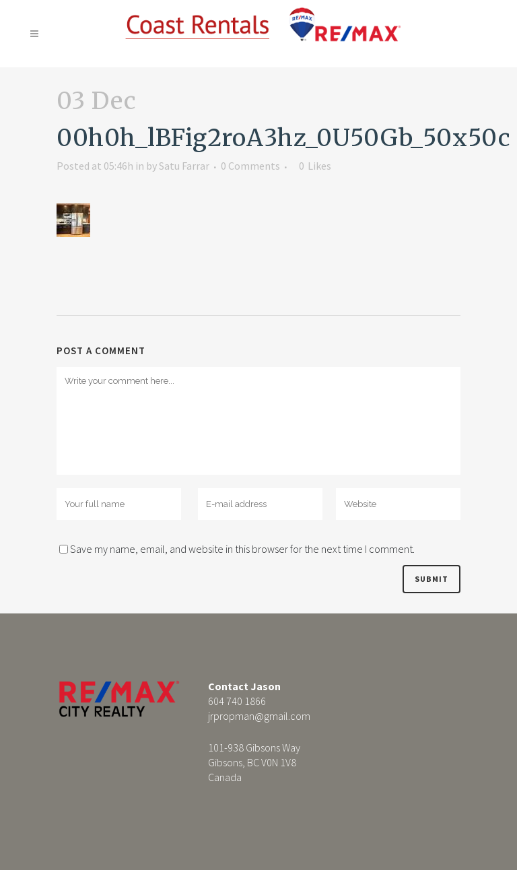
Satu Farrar (184, 165)
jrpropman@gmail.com (259, 716)
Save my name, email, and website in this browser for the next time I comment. (242, 549)
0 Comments (250, 165)
